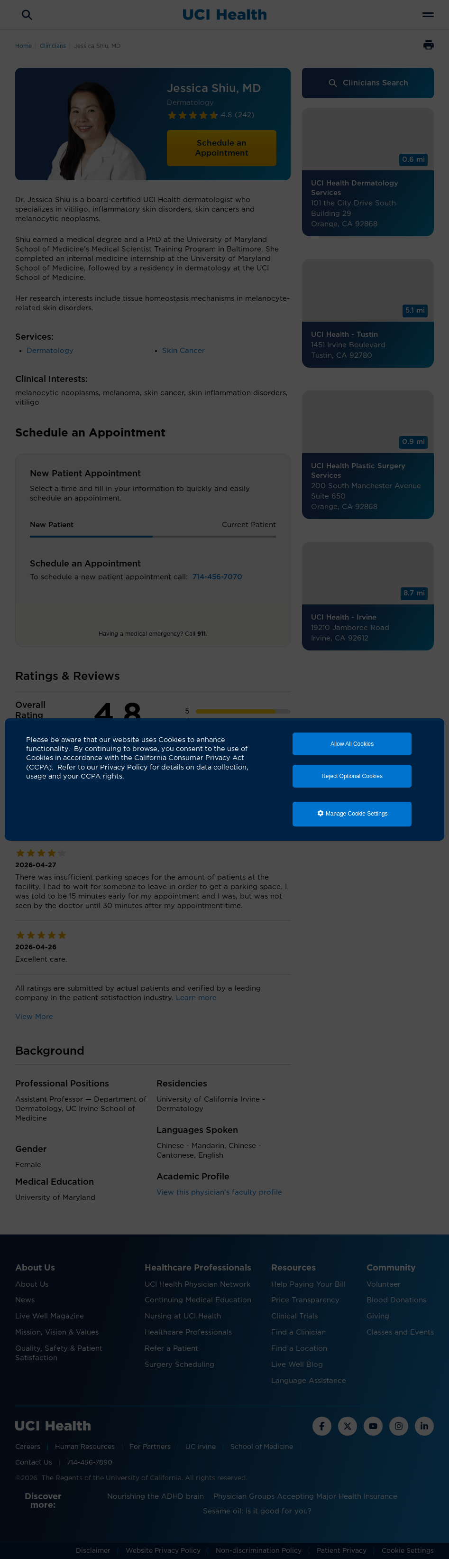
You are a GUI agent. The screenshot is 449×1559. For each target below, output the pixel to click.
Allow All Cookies (352, 744)
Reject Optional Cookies (352, 776)
